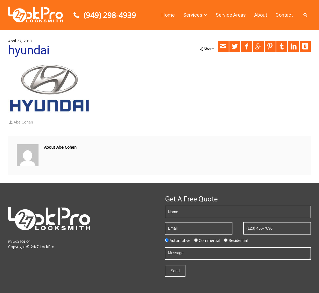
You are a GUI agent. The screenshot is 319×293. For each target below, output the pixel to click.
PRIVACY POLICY (18, 242)
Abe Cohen (23, 122)
